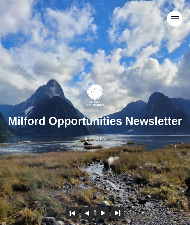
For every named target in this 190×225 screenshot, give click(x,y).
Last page (117, 213)
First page (72, 213)
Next (102, 213)
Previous (87, 213)
